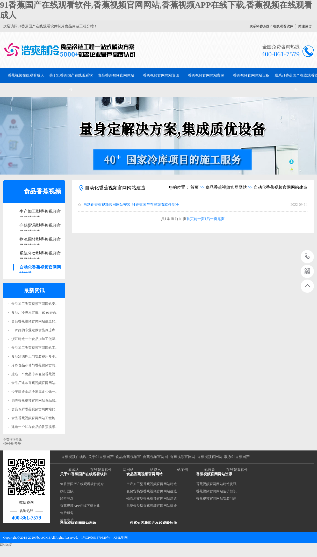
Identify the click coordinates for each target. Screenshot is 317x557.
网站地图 (6, 545)
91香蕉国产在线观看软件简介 (82, 484)
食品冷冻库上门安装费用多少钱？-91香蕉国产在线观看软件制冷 (59, 356)
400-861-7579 (307, 257)
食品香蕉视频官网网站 (116, 75)
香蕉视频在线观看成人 (26, 75)
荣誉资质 (67, 520)
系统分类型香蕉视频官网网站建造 (40, 254)
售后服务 (67, 513)
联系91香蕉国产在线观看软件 (271, 26)
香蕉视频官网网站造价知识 (216, 491)
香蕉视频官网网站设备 (251, 75)
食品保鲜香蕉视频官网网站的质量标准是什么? (45, 409)
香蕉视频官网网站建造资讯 (216, 484)
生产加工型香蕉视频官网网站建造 (40, 212)
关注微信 (305, 26)
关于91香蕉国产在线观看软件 (71, 82)
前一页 (199, 219)
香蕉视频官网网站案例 (206, 75)
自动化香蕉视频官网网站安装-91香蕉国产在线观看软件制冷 (131, 205)
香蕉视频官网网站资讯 (161, 75)
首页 (194, 187)
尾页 (221, 219)
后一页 (211, 219)
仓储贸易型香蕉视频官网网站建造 (40, 226)
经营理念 (67, 498)
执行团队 (67, 491)
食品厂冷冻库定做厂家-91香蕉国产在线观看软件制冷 (50, 312)
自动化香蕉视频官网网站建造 (40, 267)
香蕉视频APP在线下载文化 (80, 506)
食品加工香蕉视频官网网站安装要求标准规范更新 (48, 304)
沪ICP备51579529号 (95, 537)
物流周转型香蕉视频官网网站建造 (40, 240)
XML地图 (120, 537)
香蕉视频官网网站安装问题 (216, 498)
